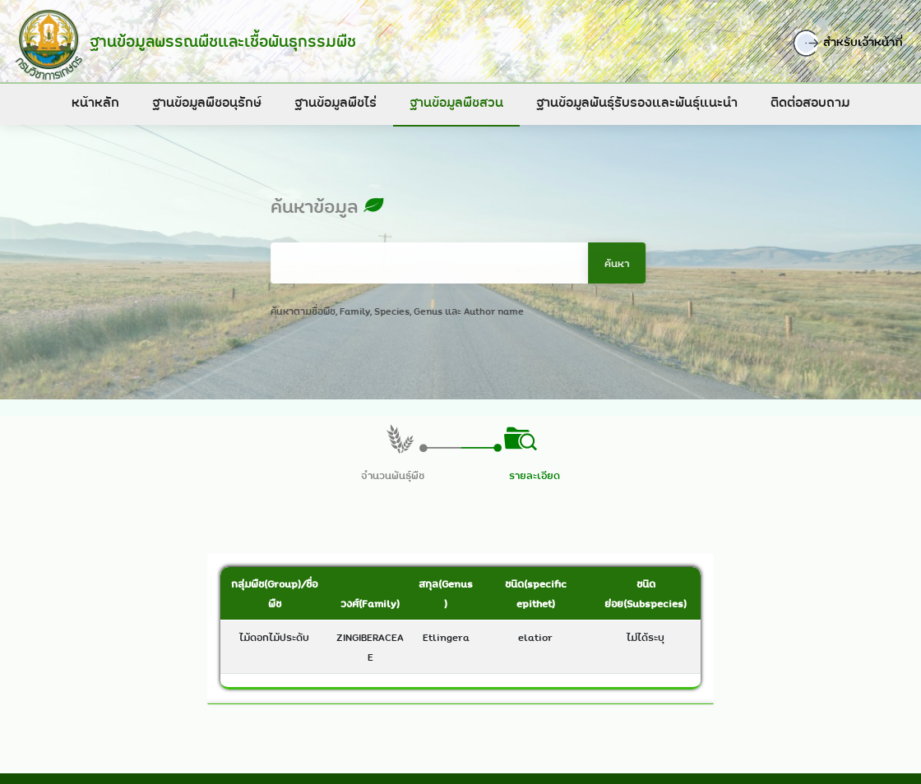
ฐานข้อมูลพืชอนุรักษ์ (206, 102)
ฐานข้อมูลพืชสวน (456, 102)
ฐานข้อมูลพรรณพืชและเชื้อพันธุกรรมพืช (217, 41)
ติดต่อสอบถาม (810, 102)
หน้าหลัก (95, 102)
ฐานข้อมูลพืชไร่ (335, 102)
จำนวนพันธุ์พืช (392, 475)
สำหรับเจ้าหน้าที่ (857, 43)
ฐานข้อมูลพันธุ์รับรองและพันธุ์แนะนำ (637, 102)
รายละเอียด (534, 475)
